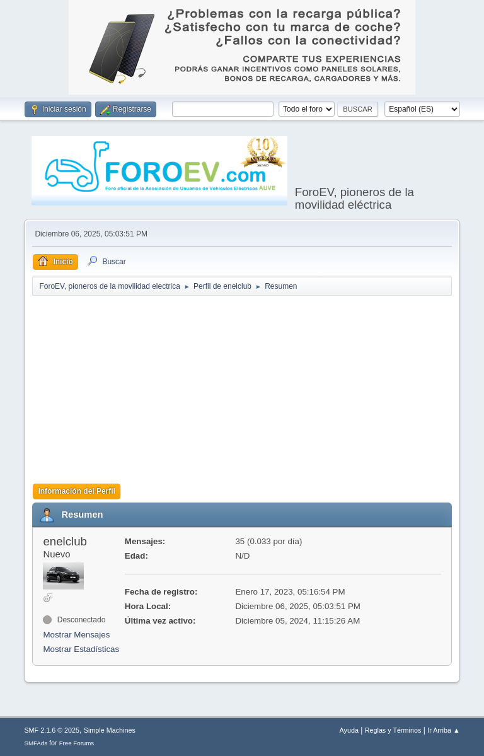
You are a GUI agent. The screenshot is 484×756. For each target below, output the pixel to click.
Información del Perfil (76, 491)
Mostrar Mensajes (76, 634)
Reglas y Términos (393, 730)
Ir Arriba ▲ (443, 730)
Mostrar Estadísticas (81, 649)
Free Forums (77, 743)
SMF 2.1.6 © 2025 (51, 730)
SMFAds (35, 743)
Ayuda (349, 730)
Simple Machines (109, 730)
